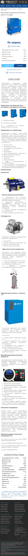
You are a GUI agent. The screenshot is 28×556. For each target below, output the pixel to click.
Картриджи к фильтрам (5, 523)
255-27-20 (11, 2)
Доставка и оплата (4, 506)
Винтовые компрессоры (19, 506)
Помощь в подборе (4, 533)
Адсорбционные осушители (6, 518)
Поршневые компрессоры (19, 504)
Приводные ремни (18, 521)
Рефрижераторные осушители (6, 516)
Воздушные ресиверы (5, 519)
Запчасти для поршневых (5, 529)
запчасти (8, 6)
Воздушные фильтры (18, 516)
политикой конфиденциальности (20, 549)
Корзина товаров (4, 509)
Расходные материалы (20, 514)
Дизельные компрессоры (19, 508)
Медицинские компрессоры (20, 511)
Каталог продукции (4, 504)
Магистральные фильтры (5, 521)
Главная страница (5, 502)
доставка (19, 6)
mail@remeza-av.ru (11, 2)
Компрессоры (18, 502)
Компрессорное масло (19, 523)
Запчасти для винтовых (5, 531)
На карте (17, 534)
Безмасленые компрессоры (20, 509)
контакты (25, 6)
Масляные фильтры (18, 518)
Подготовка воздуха (5, 514)
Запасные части (4, 528)
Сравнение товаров (4, 511)
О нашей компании (4, 508)
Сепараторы (17, 519)
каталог (3, 6)
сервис (13, 6)
